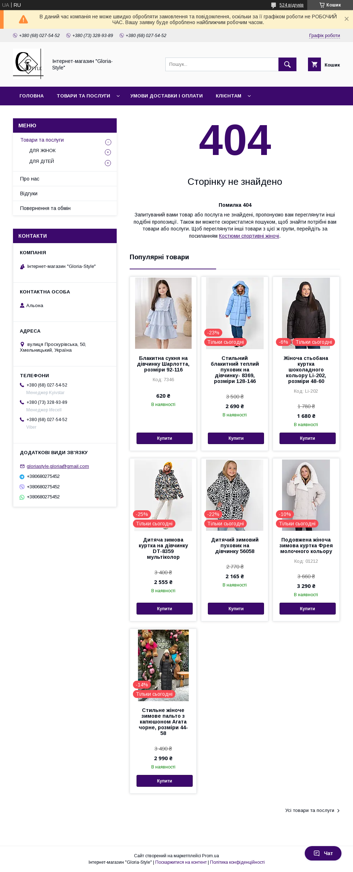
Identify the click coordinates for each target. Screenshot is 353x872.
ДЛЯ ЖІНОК (42, 150)
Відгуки (28, 193)
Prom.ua (210, 855)
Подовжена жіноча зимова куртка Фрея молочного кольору (306, 545)
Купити (164, 438)
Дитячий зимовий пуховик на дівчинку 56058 (235, 545)
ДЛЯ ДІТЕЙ (41, 161)
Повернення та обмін (45, 208)
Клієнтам (228, 96)
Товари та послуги (83, 96)
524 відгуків (292, 5)
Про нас (29, 179)
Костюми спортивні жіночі (249, 236)
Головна (31, 96)
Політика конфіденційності (237, 862)
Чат (323, 853)
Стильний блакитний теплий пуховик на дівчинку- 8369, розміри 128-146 (235, 369)
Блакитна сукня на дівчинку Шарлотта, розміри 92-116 (163, 364)
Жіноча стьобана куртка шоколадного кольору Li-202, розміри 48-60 (306, 369)
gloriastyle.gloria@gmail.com (58, 466)
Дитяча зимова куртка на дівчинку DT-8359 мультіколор (163, 548)
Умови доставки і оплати (166, 96)
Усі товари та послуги (309, 810)
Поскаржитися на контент (181, 862)
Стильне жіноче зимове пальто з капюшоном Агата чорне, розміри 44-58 (163, 721)
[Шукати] (287, 64)
